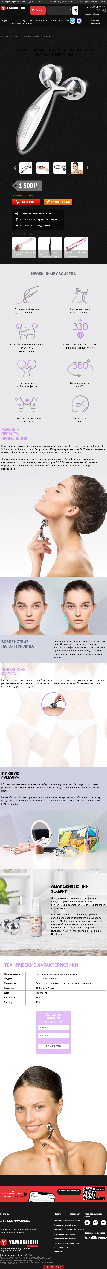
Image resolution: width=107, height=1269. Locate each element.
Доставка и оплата (28, 22)
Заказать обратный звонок (95, 14)
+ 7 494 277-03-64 (96, 9)
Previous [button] (15, 168)
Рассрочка (41, 20)
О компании (15, 22)
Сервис (53, 20)
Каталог (72, 1225)
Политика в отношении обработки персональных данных (19, 1231)
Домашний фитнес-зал (95, 22)
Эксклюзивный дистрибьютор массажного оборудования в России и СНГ (76, 2)
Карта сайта (74, 1243)
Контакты (64, 20)
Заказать (53, 1046)
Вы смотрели (53, 1266)
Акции (4, 20)
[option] (27, 168)
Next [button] (88, 168)
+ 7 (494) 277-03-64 (15, 1221)
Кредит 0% (73, 1234)
